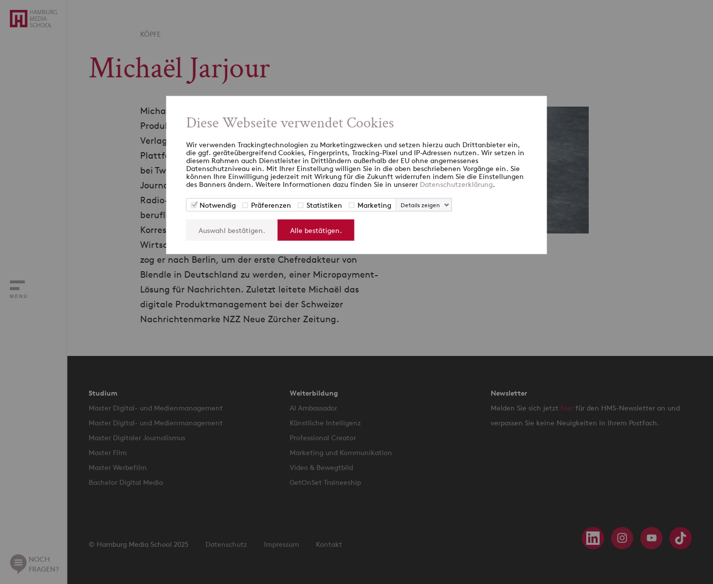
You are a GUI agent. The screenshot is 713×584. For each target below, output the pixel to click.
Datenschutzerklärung (456, 184)
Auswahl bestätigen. (232, 230)
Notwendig (218, 205)
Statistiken (324, 205)
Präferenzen (271, 205)
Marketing (374, 205)
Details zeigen (420, 205)
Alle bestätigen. (316, 230)
